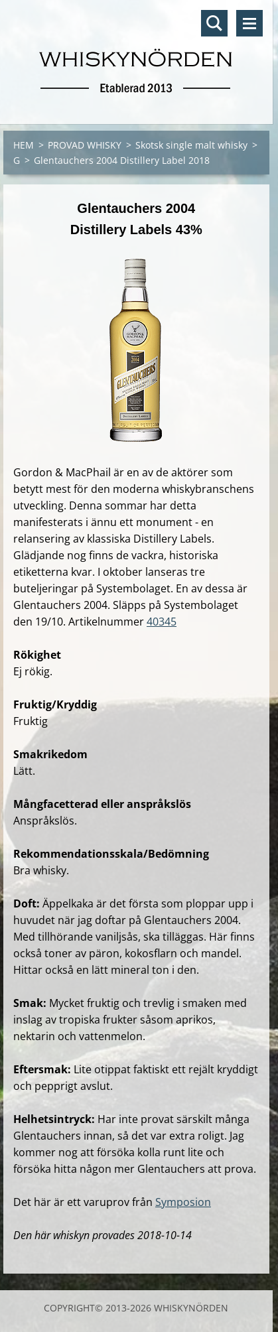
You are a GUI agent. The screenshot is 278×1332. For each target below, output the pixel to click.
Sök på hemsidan (214, 23)
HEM (23, 145)
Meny (249, 23)
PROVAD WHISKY (84, 145)
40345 (161, 621)
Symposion (183, 1202)
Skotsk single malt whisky (191, 145)
